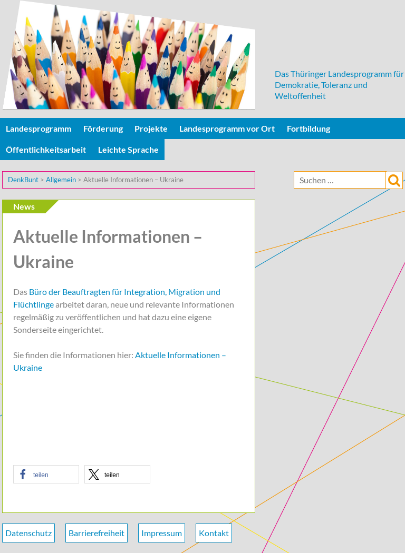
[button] (46, 474)
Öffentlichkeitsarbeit (46, 149)
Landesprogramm (38, 128)
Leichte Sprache (128, 149)
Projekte (151, 128)
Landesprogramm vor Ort (227, 128)
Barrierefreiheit (96, 533)
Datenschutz (28, 533)
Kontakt (214, 533)
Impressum (161, 533)
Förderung (103, 128)
